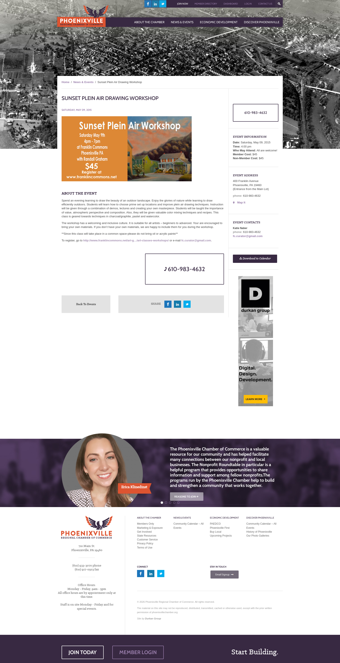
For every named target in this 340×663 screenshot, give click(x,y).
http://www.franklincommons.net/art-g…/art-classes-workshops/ (126, 240)
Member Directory (206, 3)
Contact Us (265, 3)
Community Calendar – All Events (188, 525)
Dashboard (231, 3)
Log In (248, 3)
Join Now (182, 3)
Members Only (145, 523)
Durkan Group (153, 618)
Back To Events (86, 304)
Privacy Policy (145, 543)
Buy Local (215, 531)
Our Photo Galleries (257, 535)
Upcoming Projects (221, 535)
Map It (241, 202)
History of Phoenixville (259, 531)
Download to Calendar (255, 258)
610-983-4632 (184, 269)
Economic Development (224, 517)
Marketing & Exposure (150, 527)
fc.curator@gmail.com (196, 240)
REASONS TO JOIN (186, 496)
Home (65, 82)
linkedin (155, 4)
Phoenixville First (220, 527)
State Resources (146, 535)
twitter (162, 4)
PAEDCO (215, 523)
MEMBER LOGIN (138, 652)
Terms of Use (144, 547)
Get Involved (144, 531)
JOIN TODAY (83, 652)
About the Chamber (149, 517)
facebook (148, 4)
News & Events (83, 82)
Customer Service (147, 539)
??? (279, 4)
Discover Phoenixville (260, 517)
